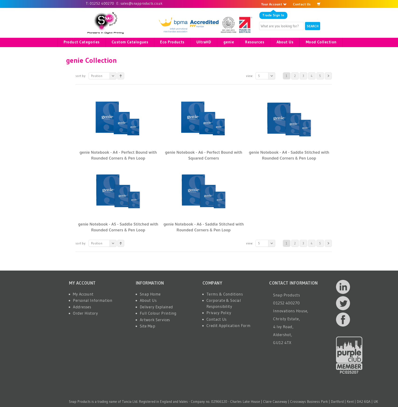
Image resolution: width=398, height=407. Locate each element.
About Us (148, 300)
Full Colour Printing (158, 313)
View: (249, 76)
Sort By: (80, 76)
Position (104, 75)
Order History (85, 313)
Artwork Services (155, 319)
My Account (83, 294)
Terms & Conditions (224, 294)
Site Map (147, 326)
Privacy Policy (218, 312)
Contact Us (302, 4)
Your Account (273, 4)
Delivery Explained (156, 306)
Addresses (82, 306)
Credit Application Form (228, 325)
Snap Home (150, 294)
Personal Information (92, 300)
